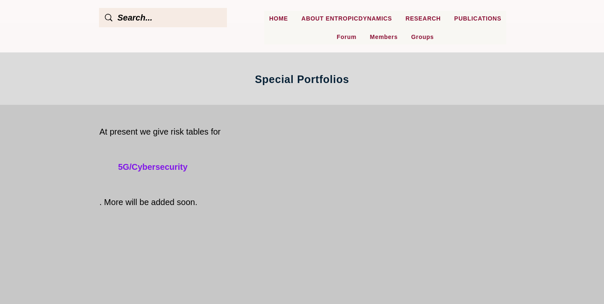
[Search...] (163, 17)
